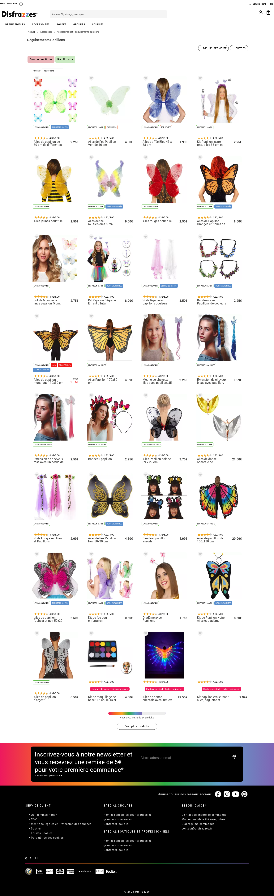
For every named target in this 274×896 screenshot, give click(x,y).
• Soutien (35, 828)
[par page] (52, 70)
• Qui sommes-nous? (43, 814)
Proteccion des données (75, 824)
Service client (257, 3)
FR (271, 3)
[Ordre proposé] (213, 48)
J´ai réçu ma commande (198, 824)
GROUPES (79, 24)
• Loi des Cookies (41, 833)
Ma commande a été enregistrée (203, 819)
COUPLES (98, 24)
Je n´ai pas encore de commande (204, 814)
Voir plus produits (137, 726)
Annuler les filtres (41, 59)
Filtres (241, 48)
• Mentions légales (41, 824)
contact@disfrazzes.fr (197, 828)
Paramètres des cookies (47, 837)
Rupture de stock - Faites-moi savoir (112, 689)
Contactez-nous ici (116, 824)
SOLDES (61, 24)
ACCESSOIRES (41, 24)
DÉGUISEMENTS (15, 24)
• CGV (33, 819)
